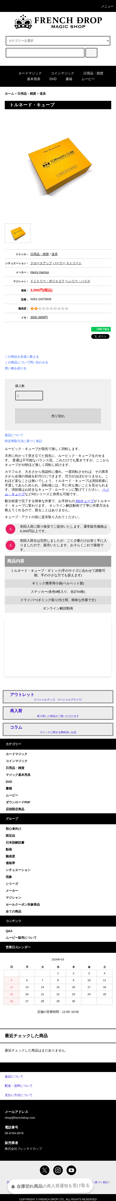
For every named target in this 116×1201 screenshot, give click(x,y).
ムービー (85, 79)
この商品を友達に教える (22, 356)
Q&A (9, 931)
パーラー (59, 263)
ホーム (9, 93)
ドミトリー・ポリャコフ (47, 281)
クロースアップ (41, 263)
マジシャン (13, 897)
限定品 (10, 835)
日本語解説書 (15, 842)
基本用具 (30, 79)
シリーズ (12, 884)
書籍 (66, 79)
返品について (14, 435)
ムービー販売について (21, 937)
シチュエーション (18, 870)
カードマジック (27, 73)
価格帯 (10, 863)
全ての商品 (13, 911)
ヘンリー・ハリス (77, 281)
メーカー (12, 890)
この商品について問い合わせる (26, 362)
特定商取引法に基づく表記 (23, 441)
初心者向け (13, 828)
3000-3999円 (39, 317)
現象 (9, 877)
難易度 (10, 856)
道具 (43, 93)
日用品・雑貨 (90, 73)
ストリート (74, 263)
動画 (9, 849)
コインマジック (59, 73)
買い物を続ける (15, 368)
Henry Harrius (39, 272)
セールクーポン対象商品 (23, 904)
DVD (50, 79)
